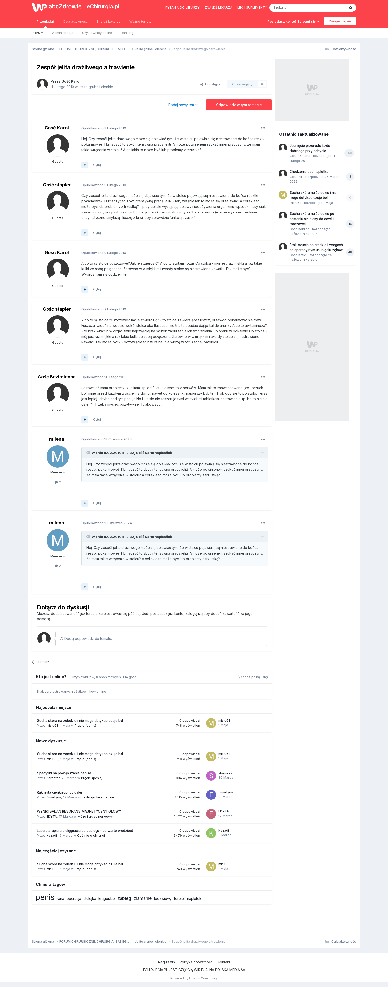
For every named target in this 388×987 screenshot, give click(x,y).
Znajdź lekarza (218, 7)
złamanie (143, 898)
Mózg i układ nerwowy (95, 816)
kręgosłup (106, 898)
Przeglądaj (45, 23)
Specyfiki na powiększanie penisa (64, 773)
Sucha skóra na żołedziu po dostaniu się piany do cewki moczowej (312, 219)
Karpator (53, 778)
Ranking (127, 33)
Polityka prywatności (196, 962)
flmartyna (54, 797)
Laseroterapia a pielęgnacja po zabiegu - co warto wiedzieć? (85, 831)
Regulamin (166, 962)
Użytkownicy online (97, 33)
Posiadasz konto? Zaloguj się (293, 21)
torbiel (179, 898)
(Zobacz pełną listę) (252, 677)
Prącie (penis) (85, 725)
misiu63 (52, 725)
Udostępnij (210, 84)
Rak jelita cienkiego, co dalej (59, 792)
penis (45, 897)
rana (60, 898)
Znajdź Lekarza (109, 21)
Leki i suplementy (252, 7)
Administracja (62, 33)
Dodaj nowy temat (183, 105)
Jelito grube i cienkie (96, 87)
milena (56, 439)
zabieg (124, 898)
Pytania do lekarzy (182, 7)
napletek (194, 898)
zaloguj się (194, 613)
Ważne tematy (140, 21)
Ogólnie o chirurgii (91, 835)
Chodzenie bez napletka (309, 172)
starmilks (225, 773)
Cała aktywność (75, 21)
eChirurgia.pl (103, 6)
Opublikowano (103, 128)
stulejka (90, 898)
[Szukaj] (295, 8)
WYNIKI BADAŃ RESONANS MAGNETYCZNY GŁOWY (79, 811)
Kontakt (224, 962)
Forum (38, 33)
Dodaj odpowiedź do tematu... (86, 638)
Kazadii (52, 835)
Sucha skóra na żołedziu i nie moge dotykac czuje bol (80, 721)
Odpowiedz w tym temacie (239, 105)
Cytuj (97, 165)
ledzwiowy (163, 898)
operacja (74, 898)
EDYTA (52, 816)
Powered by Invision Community (194, 978)
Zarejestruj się (340, 21)
